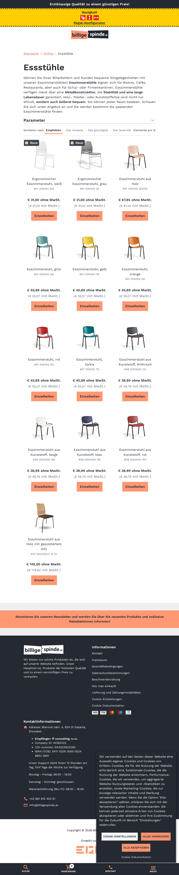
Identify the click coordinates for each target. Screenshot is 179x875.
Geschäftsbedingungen (107, 666)
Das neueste (74, 130)
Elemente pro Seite (147, 130)
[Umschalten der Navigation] (153, 869)
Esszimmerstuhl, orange (135, 271)
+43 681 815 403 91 (42, 798)
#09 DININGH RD (135, 459)
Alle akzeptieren (136, 847)
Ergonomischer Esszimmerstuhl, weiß (44, 181)
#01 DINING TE (89, 369)
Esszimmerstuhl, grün (44, 269)
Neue (34, 143)
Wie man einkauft (104, 686)
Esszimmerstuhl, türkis (89, 362)
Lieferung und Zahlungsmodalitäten (116, 692)
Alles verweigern (156, 836)
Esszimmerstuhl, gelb (90, 269)
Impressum (99, 660)
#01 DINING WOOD (135, 188)
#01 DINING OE (135, 278)
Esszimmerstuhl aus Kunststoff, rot (135, 452)
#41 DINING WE (44, 188)
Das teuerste (122, 130)
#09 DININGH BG (44, 459)
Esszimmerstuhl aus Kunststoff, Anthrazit (135, 362)
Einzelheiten (44, 216)
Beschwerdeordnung (106, 679)
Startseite (31, 53)
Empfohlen (53, 130)
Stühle (48, 53)
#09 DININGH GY (135, 369)
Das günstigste (98, 130)
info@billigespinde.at (43, 805)
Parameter (90, 120)
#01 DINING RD (44, 364)
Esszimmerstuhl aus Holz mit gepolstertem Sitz (44, 544)
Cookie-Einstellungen (107, 699)
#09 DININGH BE (90, 459)
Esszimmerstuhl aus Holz (135, 181)
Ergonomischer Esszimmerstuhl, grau (89, 181)
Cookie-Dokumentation (108, 705)
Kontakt (97, 653)
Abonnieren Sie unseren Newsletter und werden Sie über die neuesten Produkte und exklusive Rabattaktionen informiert (89, 619)
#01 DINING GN (44, 274)
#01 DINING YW (89, 274)
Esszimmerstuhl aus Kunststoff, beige (44, 452)
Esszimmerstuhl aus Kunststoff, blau (90, 452)
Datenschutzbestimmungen (111, 673)
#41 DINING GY (89, 188)
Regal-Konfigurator (89, 23)
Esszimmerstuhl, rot (44, 359)
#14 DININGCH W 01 (44, 554)
